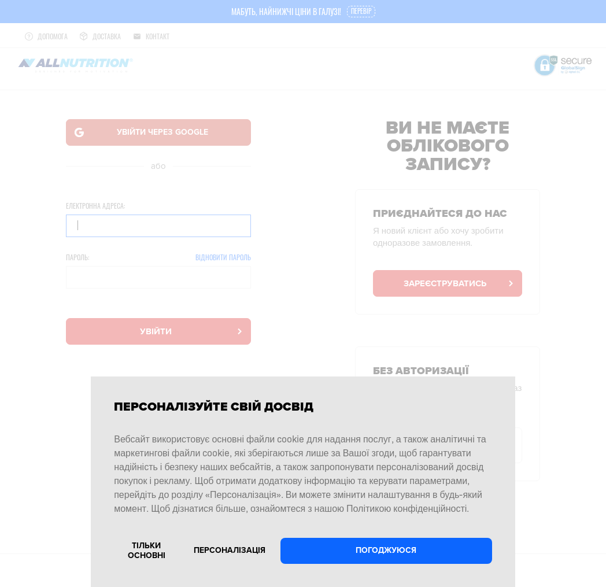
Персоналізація (229, 550)
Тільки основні (146, 550)
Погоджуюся (386, 550)
